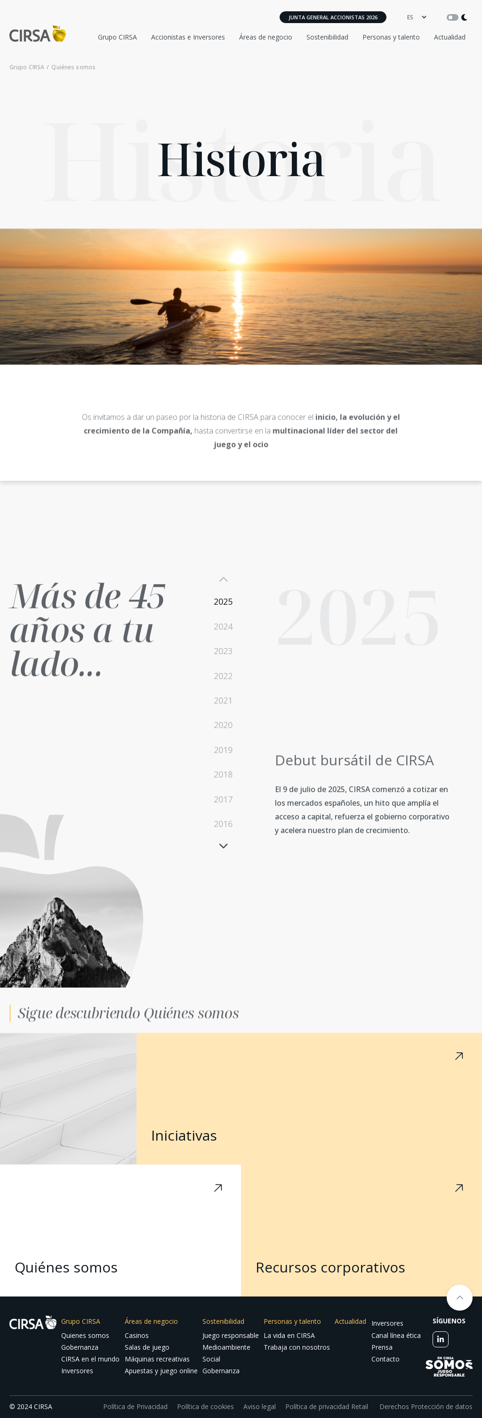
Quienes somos (85, 1335)
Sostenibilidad (327, 36)
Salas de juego (147, 1347)
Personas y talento (391, 36)
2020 (223, 724)
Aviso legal (259, 1406)
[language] (416, 17)
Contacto (385, 1358)
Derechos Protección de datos (425, 1406)
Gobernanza (79, 1347)
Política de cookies (205, 1406)
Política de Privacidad (135, 1406)
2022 (223, 675)
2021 (223, 700)
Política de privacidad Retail (326, 1406)
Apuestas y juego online (161, 1370)
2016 (223, 823)
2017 (223, 799)
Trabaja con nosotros (297, 1347)
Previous (223, 579)
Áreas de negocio (265, 36)
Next (223, 845)
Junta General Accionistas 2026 (333, 17)
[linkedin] (441, 1339)
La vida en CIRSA (289, 1335)
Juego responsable (230, 1335)
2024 (223, 626)
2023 (223, 650)
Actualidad (450, 36)
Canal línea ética (396, 1335)
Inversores (77, 1370)
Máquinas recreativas (157, 1358)
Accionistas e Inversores (188, 36)
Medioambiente (226, 1347)
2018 (223, 774)
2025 (223, 601)
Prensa (382, 1347)
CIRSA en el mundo (90, 1358)
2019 (223, 749)
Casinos (137, 1335)
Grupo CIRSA (117, 36)
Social (211, 1358)
